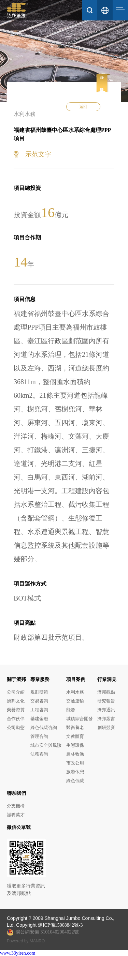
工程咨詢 (39, 709)
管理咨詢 (39, 736)
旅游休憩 (75, 771)
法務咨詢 (39, 754)
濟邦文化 (16, 700)
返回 (83, 106)
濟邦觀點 (106, 692)
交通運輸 (75, 700)
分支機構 (16, 805)
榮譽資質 (16, 709)
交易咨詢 (39, 700)
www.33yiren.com (17, 953)
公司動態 (16, 727)
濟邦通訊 (106, 709)
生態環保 (75, 745)
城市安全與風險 (45, 745)
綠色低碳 (75, 780)
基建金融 (39, 718)
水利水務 (75, 692)
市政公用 (75, 762)
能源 (70, 709)
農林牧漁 (75, 754)
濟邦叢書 (106, 718)
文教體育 (75, 736)
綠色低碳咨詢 (43, 727)
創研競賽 (106, 727)
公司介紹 (16, 692)
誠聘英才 (16, 814)
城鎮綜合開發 (79, 718)
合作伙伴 (16, 718)
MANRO (37, 941)
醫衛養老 (75, 727)
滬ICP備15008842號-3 (60, 925)
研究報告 (106, 700)
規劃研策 (39, 692)
